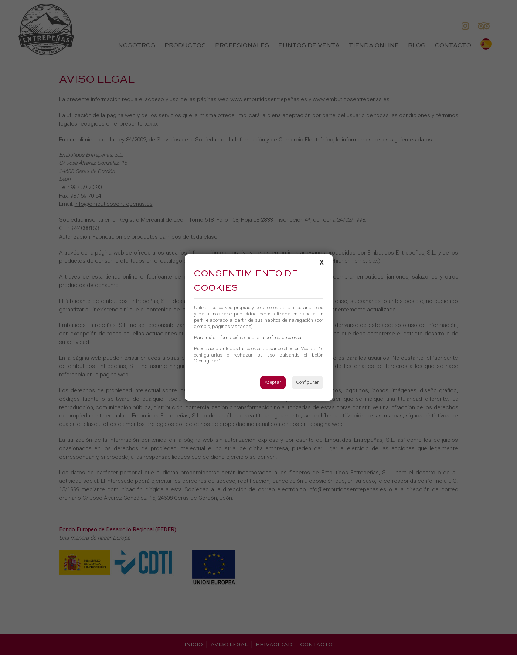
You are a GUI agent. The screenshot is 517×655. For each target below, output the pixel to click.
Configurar (307, 382)
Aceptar (273, 382)
